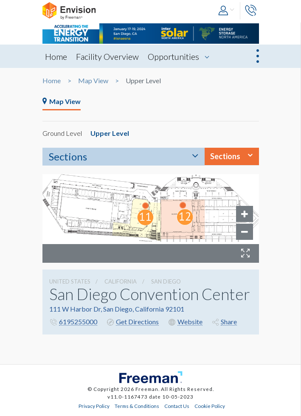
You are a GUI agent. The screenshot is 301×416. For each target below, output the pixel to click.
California (120, 281)
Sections (68, 156)
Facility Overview (107, 56)
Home (56, 56)
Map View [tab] (61, 101)
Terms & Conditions (137, 406)
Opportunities (173, 56)
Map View (93, 80)
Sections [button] (225, 156)
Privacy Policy (94, 406)
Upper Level (109, 133)
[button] (227, 11)
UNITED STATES (69, 281)
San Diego (166, 281)
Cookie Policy (209, 406)
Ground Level (62, 133)
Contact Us (176, 406)
